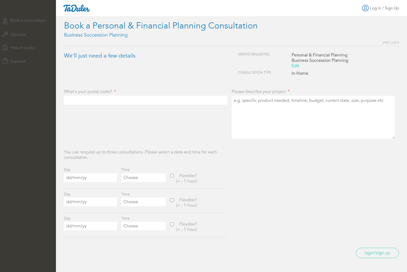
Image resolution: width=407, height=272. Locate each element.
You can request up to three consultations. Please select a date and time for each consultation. (140, 154)
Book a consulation (24, 20)
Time (125, 169)
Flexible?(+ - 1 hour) (186, 178)
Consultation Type (254, 72)
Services (14, 34)
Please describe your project (259, 91)
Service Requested (254, 54)
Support (14, 61)
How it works (18, 48)
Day (67, 169)
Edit (295, 66)
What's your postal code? (88, 91)
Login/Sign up (377, 253)
